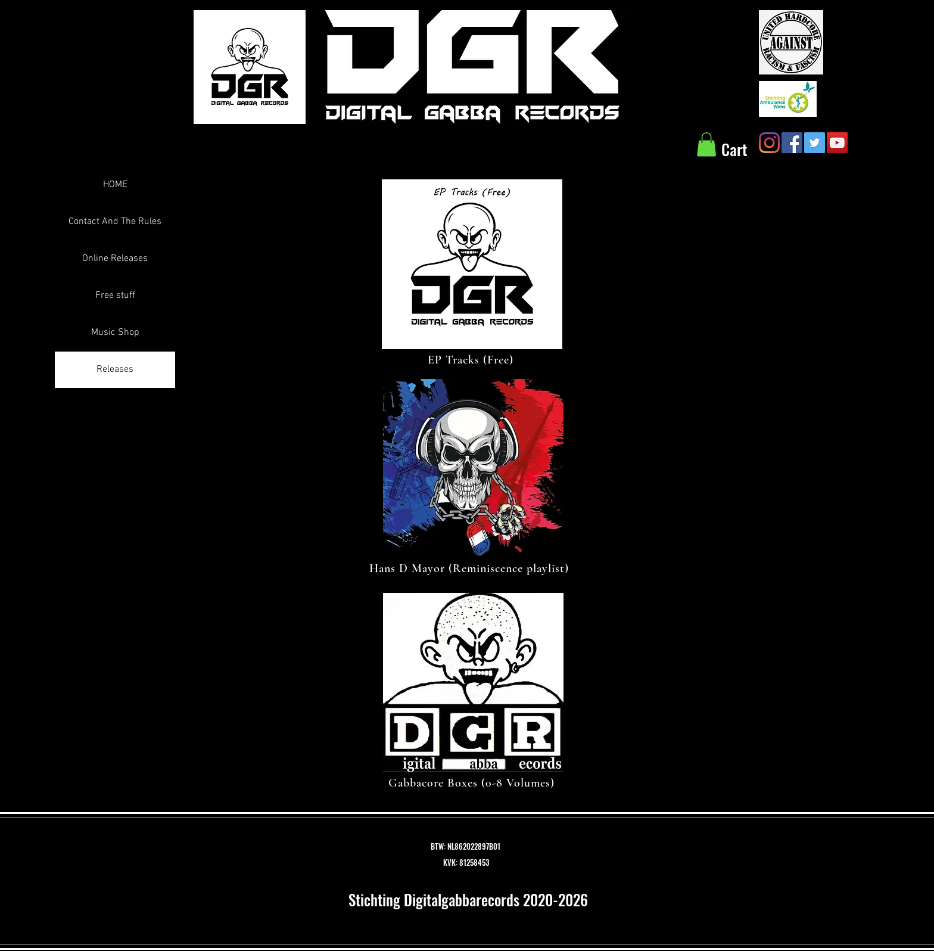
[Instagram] (769, 142)
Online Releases (115, 259)
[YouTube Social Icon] (837, 142)
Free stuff (115, 296)
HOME (115, 185)
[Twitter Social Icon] (814, 142)
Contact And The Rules (115, 222)
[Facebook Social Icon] (792, 142)
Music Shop (115, 332)
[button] (706, 144)
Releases (114, 369)
